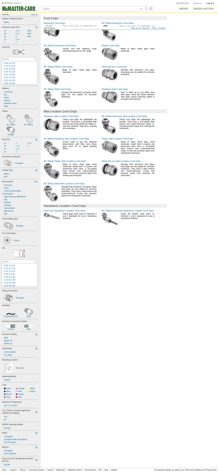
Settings (114, 470)
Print (154, 28)
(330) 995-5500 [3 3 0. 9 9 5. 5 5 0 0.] (182, 3)
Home (4, 470)
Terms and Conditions (193, 470)
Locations (13, 470)
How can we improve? (140, 28)
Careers (50, 470)
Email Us (197, 3)
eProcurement (90, 470)
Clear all (34, 15)
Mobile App (60, 470)
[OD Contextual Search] (19, 262)
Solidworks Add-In (75, 470)
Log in (210, 3)
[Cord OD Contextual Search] (19, 59)
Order (183, 8)
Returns (23, 470)
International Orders (36, 470)
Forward (161, 28)
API (100, 470)
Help (106, 470)
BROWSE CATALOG (12, 3)
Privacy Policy (211, 470)
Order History (203, 8)
